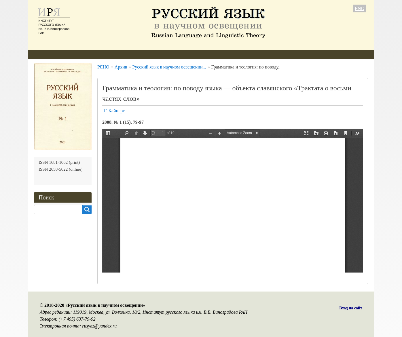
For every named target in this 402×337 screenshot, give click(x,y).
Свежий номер (146, 54)
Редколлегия (79, 54)
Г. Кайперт (114, 110)
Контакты (235, 54)
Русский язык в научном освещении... (169, 66)
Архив (178, 54)
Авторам (112, 54)
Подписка (205, 54)
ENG (359, 8)
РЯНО (103, 66)
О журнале (44, 54)
